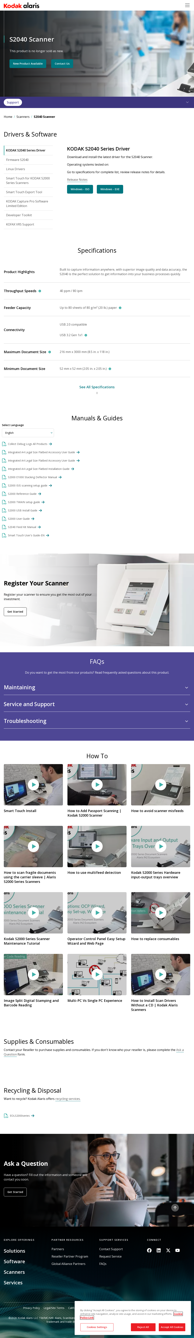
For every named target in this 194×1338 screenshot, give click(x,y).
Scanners (23, 117)
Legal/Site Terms (54, 1308)
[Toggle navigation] (187, 5)
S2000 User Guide (19, 518)
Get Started (15, 611)
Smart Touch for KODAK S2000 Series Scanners (28, 180)
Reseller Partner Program (70, 1256)
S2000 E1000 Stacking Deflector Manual (32, 477)
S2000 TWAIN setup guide (24, 502)
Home (8, 117)
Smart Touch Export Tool (24, 192)
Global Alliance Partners (68, 1263)
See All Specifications (97, 387)
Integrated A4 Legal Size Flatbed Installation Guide (39, 469)
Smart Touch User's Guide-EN (26, 535)
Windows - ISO (80, 189)
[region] (133, 1318)
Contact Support (111, 1249)
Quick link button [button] (97, 1335)
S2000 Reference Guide (22, 494)
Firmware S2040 (17, 160)
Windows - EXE (110, 189)
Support (13, 102)
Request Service (110, 1256)
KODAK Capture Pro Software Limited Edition (27, 203)
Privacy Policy (31, 1308)
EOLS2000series (20, 1115)
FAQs (102, 1263)
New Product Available (28, 63)
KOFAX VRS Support (20, 224)
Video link (33, 793)
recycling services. (68, 1099)
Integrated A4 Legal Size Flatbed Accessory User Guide (41, 452)
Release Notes (77, 180)
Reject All (143, 1327)
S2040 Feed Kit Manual (22, 527)
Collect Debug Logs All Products (27, 444)
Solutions (14, 1251)
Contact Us (62, 63)
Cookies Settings (97, 1327)
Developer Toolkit (19, 215)
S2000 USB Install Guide (22, 510)
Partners (58, 1249)
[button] (185, 102)
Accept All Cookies (172, 1327)
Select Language (13, 425)
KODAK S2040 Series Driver (25, 150)
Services (13, 1282)
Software (14, 1261)
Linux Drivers (15, 169)
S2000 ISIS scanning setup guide (27, 485)
